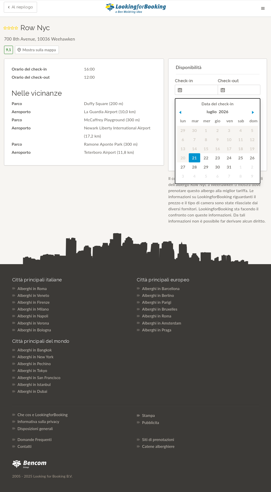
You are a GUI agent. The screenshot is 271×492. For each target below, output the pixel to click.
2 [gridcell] (217, 130)
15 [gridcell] (206, 148)
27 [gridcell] (183, 166)
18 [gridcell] (240, 148)
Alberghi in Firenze (34, 302)
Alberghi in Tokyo (32, 370)
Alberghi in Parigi (156, 302)
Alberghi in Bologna (34, 330)
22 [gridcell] (206, 157)
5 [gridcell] (252, 130)
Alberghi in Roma (32, 288)
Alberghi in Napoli (33, 316)
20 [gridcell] (183, 157)
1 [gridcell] (206, 130)
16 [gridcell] (217, 148)
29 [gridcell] (183, 130)
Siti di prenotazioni (158, 439)
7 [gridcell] (194, 139)
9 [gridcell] (217, 139)
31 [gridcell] (229, 166)
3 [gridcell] (229, 130)
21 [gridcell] (194, 157)
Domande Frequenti (35, 439)
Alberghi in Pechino (34, 363)
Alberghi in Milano (33, 309)
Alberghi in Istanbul (34, 384)
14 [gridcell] (194, 148)
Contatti (24, 446)
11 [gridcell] (240, 139)
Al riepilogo (20, 7)
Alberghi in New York (36, 356)
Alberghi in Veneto (33, 295)
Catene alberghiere (158, 446)
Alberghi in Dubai (32, 391)
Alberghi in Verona (33, 323)
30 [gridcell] (194, 130)
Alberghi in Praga (156, 330)
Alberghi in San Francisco (39, 377)
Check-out (228, 80)
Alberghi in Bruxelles (159, 309)
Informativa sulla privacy (38, 421)
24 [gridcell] (229, 157)
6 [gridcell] (183, 139)
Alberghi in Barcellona (161, 288)
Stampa (148, 415)
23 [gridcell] (217, 157)
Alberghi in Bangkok (35, 350)
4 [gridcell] (241, 130)
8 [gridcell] (206, 139)
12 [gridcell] (252, 139)
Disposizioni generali (35, 428)
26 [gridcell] (252, 157)
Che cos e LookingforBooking (43, 414)
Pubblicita (150, 422)
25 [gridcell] (240, 157)
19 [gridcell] (252, 148)
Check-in (184, 80)
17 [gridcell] (229, 148)
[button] (180, 112)
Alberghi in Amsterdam (161, 323)
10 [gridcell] (229, 139)
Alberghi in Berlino (158, 295)
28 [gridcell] (194, 166)
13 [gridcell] (183, 148)
